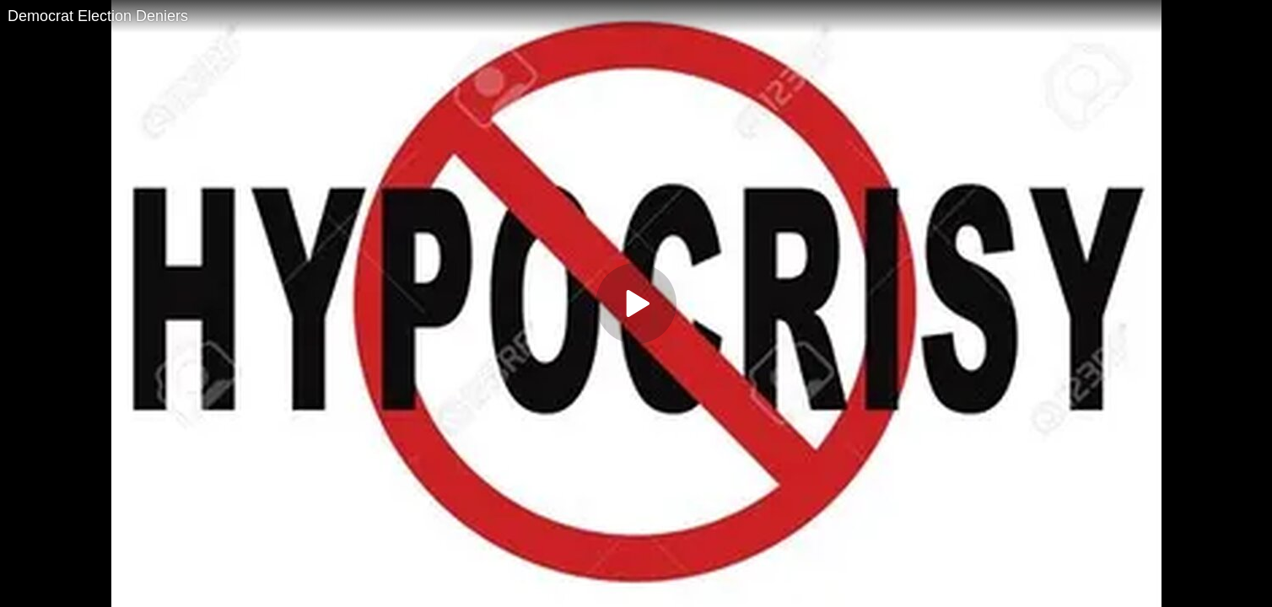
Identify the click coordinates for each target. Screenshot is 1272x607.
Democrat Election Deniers (98, 16)
